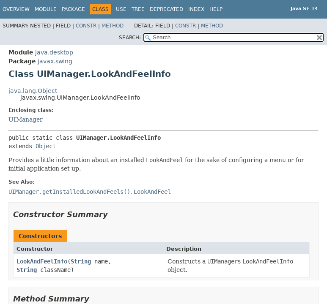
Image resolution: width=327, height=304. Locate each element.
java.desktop (54, 52)
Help (216, 9)
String (81, 261)
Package (73, 9)
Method (113, 26)
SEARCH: (130, 38)
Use (121, 9)
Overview (16, 9)
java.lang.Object (32, 90)
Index (196, 9)
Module (46, 9)
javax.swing (55, 61)
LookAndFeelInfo (41, 261)
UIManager (25, 119)
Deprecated (166, 9)
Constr (86, 26)
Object (46, 146)
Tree (138, 9)
